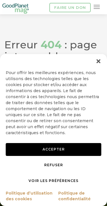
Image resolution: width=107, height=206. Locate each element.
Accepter (54, 149)
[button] (98, 61)
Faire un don (70, 7)
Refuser (53, 165)
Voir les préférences (53, 181)
